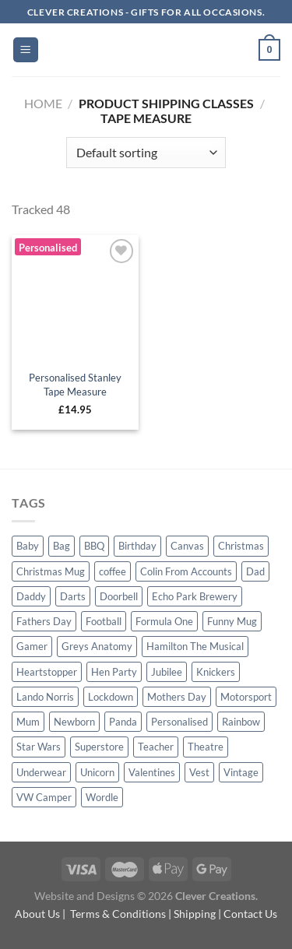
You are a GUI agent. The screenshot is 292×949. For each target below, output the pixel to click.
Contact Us (250, 913)
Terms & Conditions (118, 913)
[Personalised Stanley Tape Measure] (75, 298)
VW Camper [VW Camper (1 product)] (44, 797)
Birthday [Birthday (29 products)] (137, 546)
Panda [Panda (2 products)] (123, 721)
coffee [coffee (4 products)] (112, 571)
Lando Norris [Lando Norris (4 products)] (45, 697)
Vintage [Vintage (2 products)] (241, 772)
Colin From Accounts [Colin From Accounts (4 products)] (186, 571)
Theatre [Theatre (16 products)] (205, 746)
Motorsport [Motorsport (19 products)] (246, 697)
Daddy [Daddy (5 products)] (31, 596)
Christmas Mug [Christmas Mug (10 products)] (50, 571)
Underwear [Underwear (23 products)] (41, 772)
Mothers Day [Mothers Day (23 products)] (176, 697)
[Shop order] (146, 152)
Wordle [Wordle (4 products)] (102, 797)
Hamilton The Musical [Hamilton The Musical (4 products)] (195, 646)
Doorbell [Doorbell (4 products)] (119, 596)
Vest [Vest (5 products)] (199, 772)
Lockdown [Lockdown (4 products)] (110, 697)
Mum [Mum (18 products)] (28, 721)
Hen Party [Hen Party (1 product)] (114, 672)
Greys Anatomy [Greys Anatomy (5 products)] (97, 646)
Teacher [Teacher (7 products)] (156, 746)
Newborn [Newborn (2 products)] (74, 721)
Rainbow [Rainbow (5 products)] (241, 721)
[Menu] (26, 49)
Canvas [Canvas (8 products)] (187, 546)
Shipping (195, 913)
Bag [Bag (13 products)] (61, 546)
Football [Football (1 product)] (103, 621)
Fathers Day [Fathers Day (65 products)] (44, 621)
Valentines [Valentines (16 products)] (151, 772)
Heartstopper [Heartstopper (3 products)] (46, 672)
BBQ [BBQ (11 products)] (94, 546)
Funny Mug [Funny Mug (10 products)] (232, 621)
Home (43, 103)
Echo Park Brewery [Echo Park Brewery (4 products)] (194, 596)
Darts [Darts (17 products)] (73, 596)
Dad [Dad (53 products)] (255, 571)
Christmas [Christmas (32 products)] (241, 546)
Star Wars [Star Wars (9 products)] (38, 746)
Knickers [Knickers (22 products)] (215, 672)
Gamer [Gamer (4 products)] (31, 646)
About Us (37, 913)
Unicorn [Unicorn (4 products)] (97, 772)
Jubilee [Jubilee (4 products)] (166, 672)
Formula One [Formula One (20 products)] (164, 621)
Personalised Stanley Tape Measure (75, 384)
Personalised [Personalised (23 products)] (179, 721)
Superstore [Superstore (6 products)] (99, 746)
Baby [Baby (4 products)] (27, 546)
